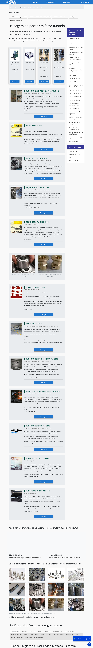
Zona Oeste (32, 631)
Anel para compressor (75, 90)
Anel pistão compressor (16, 20)
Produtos (50, 2)
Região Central (15, 631)
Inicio (35, 2)
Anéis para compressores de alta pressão (40, 17)
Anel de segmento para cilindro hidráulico (76, 86)
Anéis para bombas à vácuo (60, 17)
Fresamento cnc (73, 141)
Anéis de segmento (74, 39)
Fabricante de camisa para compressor (75, 118)
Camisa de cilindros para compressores (75, 104)
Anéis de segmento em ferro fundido (76, 53)
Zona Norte (24, 631)
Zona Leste (47, 631)
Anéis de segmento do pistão (75, 43)
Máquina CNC (73, 151)
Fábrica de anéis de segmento (74, 113)
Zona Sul (40, 631)
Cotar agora (14, 81)
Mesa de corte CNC (74, 154)
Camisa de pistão (74, 108)
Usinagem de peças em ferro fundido (76, 134)
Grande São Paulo (57, 631)
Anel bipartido (73, 17)
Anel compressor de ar (75, 78)
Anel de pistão (73, 82)
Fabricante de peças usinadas (75, 123)
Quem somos (67, 2)
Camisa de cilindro (74, 100)
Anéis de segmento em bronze (76, 48)
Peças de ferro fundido (75, 138)
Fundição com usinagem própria (18, 17)
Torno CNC (72, 158)
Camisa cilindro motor (75, 97)
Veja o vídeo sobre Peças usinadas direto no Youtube (25, 558)
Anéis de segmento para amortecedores (75, 58)
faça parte (85, 2)
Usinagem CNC (73, 161)
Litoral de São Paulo (69, 631)
